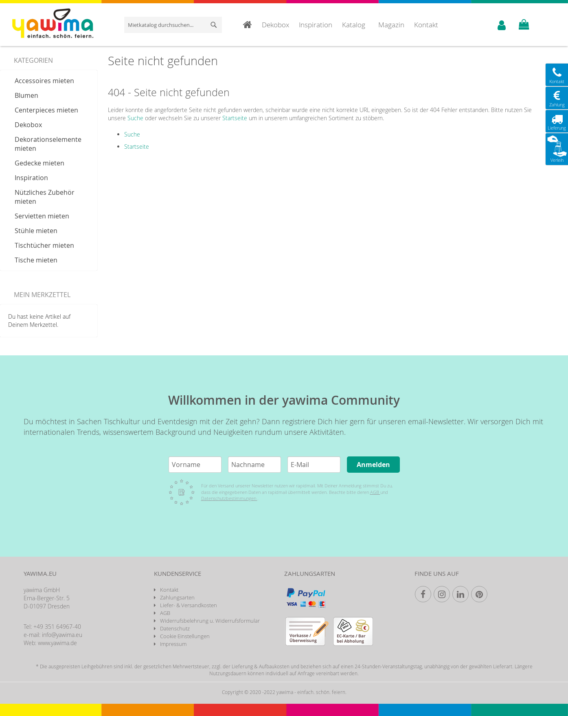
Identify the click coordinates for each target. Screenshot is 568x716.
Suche (135, 118)
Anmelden (373, 464)
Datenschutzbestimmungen (229, 498)
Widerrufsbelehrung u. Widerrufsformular (210, 620)
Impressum (173, 644)
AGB (375, 492)
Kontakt (169, 589)
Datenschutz (175, 628)
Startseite (234, 118)
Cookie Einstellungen (185, 636)
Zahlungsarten (177, 597)
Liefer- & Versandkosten (188, 605)
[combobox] (173, 25)
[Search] (214, 25)
